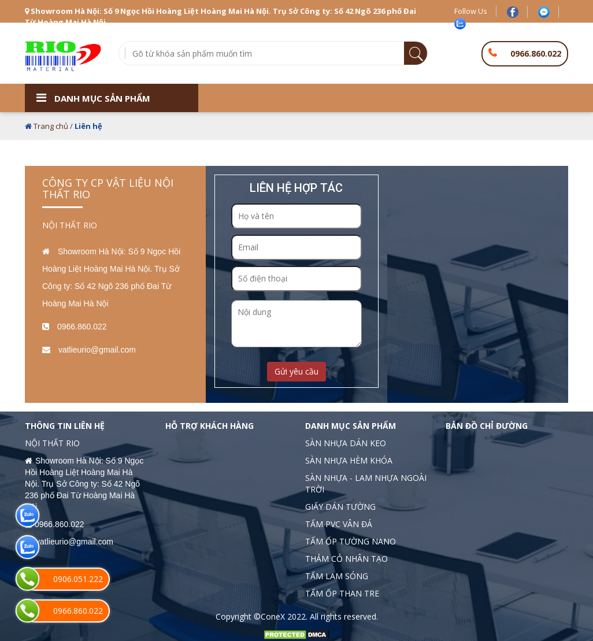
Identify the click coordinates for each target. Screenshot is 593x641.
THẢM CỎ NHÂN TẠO (346, 558)
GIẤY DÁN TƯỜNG (340, 506)
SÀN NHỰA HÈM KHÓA (348, 460)
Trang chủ (51, 126)
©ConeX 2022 (280, 616)
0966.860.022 (535, 53)
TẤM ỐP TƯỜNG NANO (350, 541)
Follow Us (470, 11)
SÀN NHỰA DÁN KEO (345, 443)
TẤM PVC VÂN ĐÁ (338, 523)
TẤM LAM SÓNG (336, 575)
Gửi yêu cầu (296, 371)
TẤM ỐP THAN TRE (342, 593)
